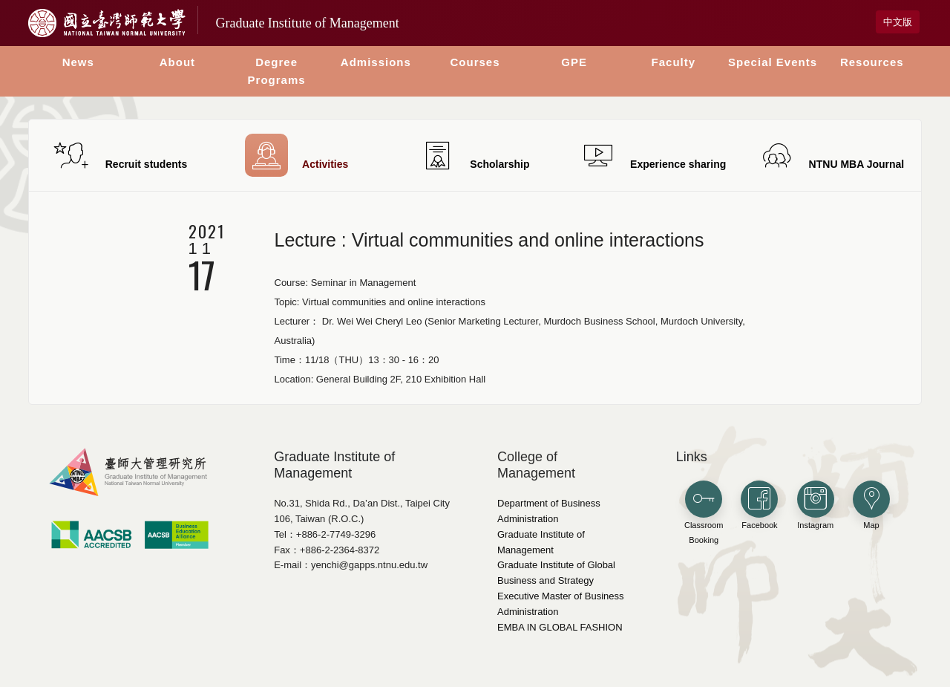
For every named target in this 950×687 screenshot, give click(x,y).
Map (871, 505)
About (177, 62)
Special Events (772, 62)
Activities (296, 155)
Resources (872, 62)
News (78, 62)
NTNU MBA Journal (831, 155)
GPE (574, 62)
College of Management (536, 465)
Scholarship (474, 155)
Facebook (759, 505)
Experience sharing (653, 155)
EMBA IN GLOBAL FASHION (560, 627)
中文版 (897, 21)
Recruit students (118, 155)
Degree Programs (277, 71)
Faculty (674, 62)
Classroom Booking (704, 513)
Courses (474, 62)
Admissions (376, 62)
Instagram (815, 505)
